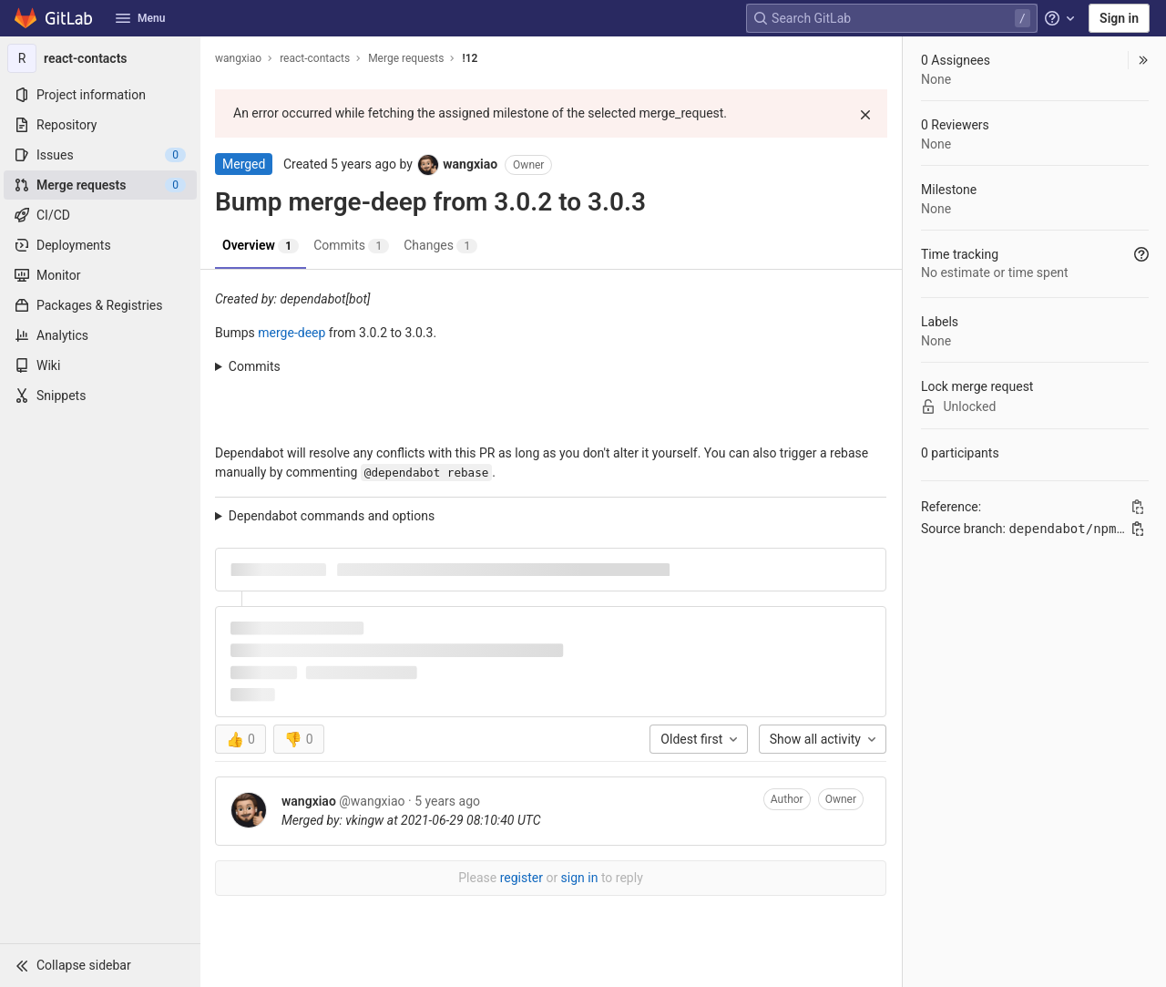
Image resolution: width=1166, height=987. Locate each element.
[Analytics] (100, 335)
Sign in (1119, 18)
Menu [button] (140, 18)
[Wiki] (100, 365)
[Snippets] (100, 395)
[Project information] (100, 94)
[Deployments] (100, 245)
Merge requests (406, 58)
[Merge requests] (100, 185)
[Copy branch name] (1138, 529)
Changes (440, 245)
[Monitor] (100, 275)
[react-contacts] (100, 58)
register (521, 877)
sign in (579, 877)
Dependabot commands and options (332, 516)
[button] (100, 965)
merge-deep (291, 332)
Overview (260, 245)
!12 (469, 58)
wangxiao (238, 58)
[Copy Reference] (1138, 507)
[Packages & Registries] (100, 305)
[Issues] (100, 155)
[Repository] (100, 124)
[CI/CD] (100, 215)
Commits (351, 245)
